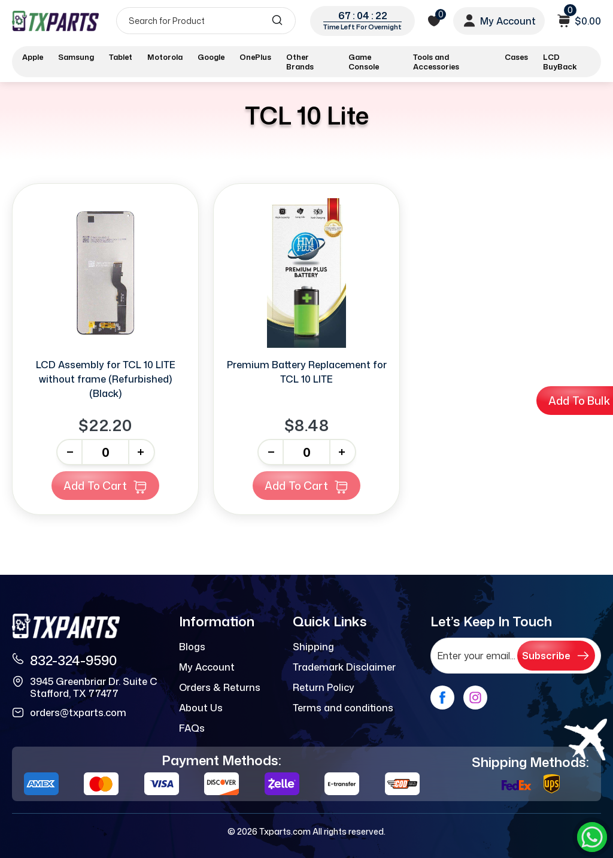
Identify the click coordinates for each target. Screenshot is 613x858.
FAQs (192, 728)
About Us (201, 708)
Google (211, 56)
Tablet (120, 56)
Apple (32, 56)
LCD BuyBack (560, 61)
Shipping (313, 647)
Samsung (76, 56)
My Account (207, 667)
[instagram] (475, 698)
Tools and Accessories (436, 61)
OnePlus (255, 56)
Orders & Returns (219, 687)
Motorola (165, 56)
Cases (516, 56)
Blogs (192, 647)
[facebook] (442, 698)
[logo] (55, 21)
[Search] (206, 20)
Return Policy (323, 687)
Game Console (363, 61)
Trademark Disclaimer (344, 667)
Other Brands (300, 61)
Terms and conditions (343, 708)
